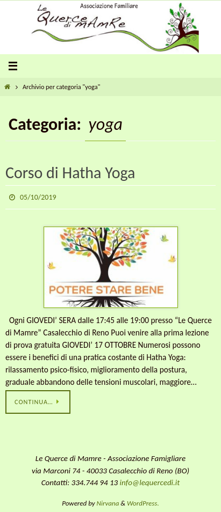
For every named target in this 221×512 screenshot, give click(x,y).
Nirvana (108, 503)
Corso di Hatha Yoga (70, 172)
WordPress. (143, 503)
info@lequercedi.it (150, 482)
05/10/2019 (38, 197)
